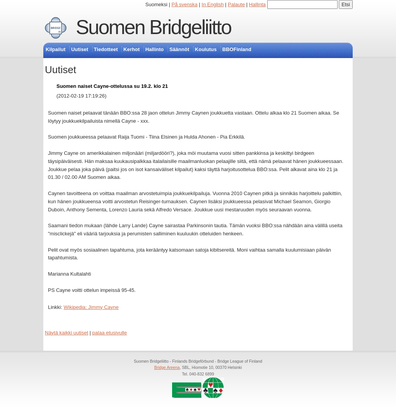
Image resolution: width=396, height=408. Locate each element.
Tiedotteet (106, 49)
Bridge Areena (167, 367)
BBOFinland (236, 49)
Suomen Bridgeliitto (153, 27)
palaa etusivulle (109, 333)
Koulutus (206, 49)
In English (212, 4)
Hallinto (154, 49)
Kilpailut (55, 49)
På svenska (185, 4)
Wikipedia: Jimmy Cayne (90, 307)
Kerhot (131, 49)
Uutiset (79, 49)
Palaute (236, 4)
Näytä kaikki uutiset (66, 333)
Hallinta (257, 4)
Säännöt (179, 49)
